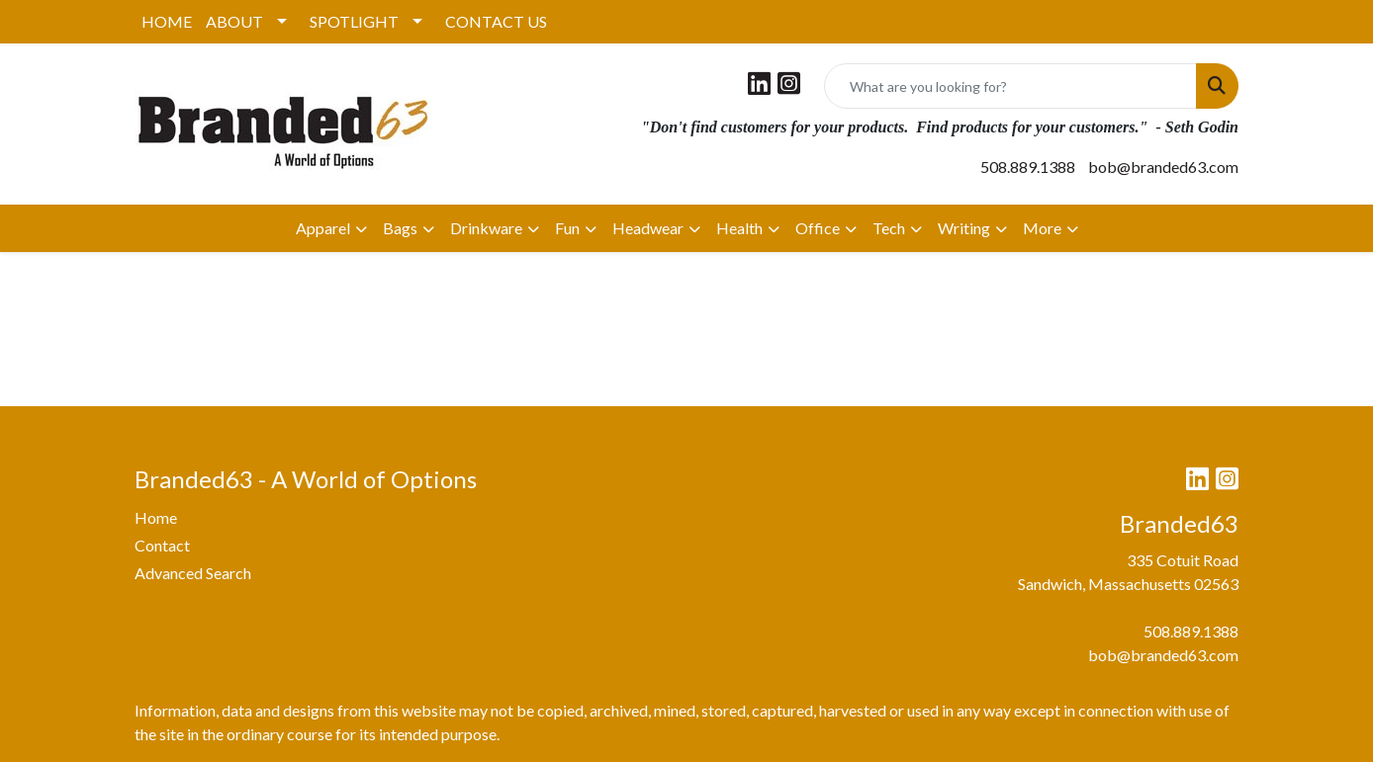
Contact (162, 545)
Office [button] (817, 227)
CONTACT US (496, 21)
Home (156, 517)
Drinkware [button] (486, 227)
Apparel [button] (323, 227)
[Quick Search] (1010, 86)
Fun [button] (567, 227)
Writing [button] (964, 227)
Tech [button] (888, 227)
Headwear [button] (648, 227)
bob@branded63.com (1163, 166)
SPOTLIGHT (354, 21)
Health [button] (739, 227)
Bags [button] (400, 227)
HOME (166, 21)
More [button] (1042, 227)
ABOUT (234, 21)
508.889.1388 (1027, 166)
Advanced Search (193, 572)
